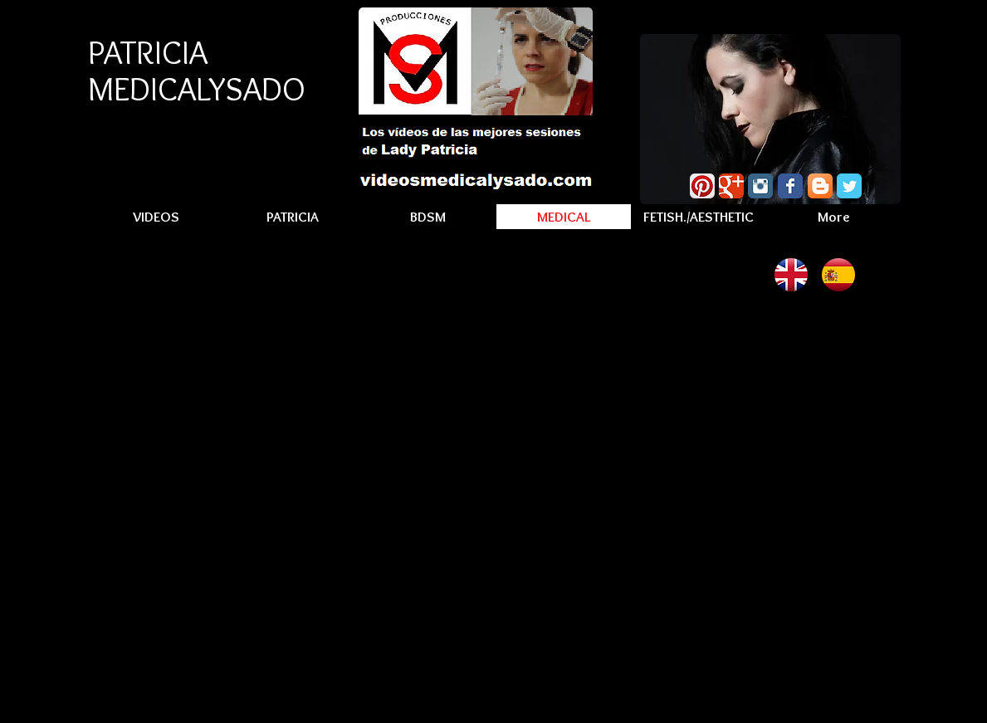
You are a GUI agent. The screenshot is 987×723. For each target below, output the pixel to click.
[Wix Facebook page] (790, 185)
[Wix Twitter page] (849, 185)
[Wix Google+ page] (731, 185)
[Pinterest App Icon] (702, 185)
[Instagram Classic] (760, 185)
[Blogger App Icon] (820, 185)
